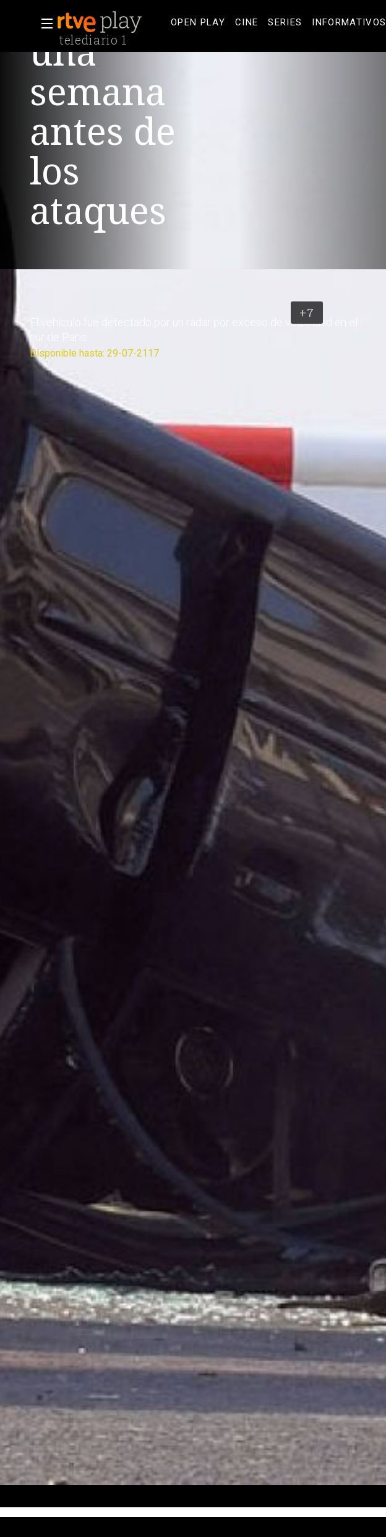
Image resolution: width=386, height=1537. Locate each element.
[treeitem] (198, 22)
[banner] (111, 22)
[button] (43, 23)
